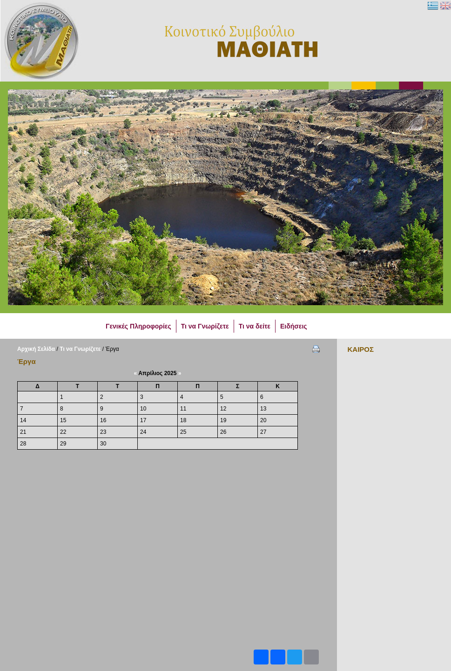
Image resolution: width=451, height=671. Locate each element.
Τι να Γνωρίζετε (80, 349)
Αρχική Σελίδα (36, 349)
